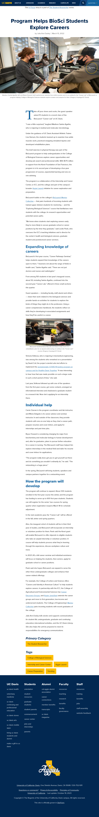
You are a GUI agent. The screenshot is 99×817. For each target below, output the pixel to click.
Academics (41, 3)
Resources (63, 689)
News (74, 3)
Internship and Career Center (39, 664)
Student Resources (28, 695)
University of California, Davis (28, 785)
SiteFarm (60, 802)
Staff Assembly (82, 708)
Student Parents (30, 709)
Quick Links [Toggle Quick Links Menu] (91, 3)
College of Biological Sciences (40, 657)
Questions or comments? (28, 790)
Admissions (30, 3)
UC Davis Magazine (45, 716)
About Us (18, 3)
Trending (50, 671)
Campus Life (65, 3)
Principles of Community (69, 790)
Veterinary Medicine (11, 695)
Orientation (28, 689)
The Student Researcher (59, 7)
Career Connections (46, 698)
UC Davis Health (13, 689)
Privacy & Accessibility (49, 790)
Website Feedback (84, 713)
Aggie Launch (61, 664)
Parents (27, 731)
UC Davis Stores (13, 715)
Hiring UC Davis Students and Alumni (12, 735)
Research (52, 3)
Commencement (30, 714)
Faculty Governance (63, 710)
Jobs (78, 703)
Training (79, 693)
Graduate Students (27, 703)
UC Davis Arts (12, 720)
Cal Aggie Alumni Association (48, 690)
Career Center (29, 719)
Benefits (62, 703)
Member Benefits (48, 704)
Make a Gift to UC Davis (13, 745)
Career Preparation (35, 671)
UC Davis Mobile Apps (13, 726)
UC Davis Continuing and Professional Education (12, 706)
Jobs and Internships (28, 725)
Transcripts (46, 709)
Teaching (62, 693)
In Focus (32, 7)
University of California (36, 793)
